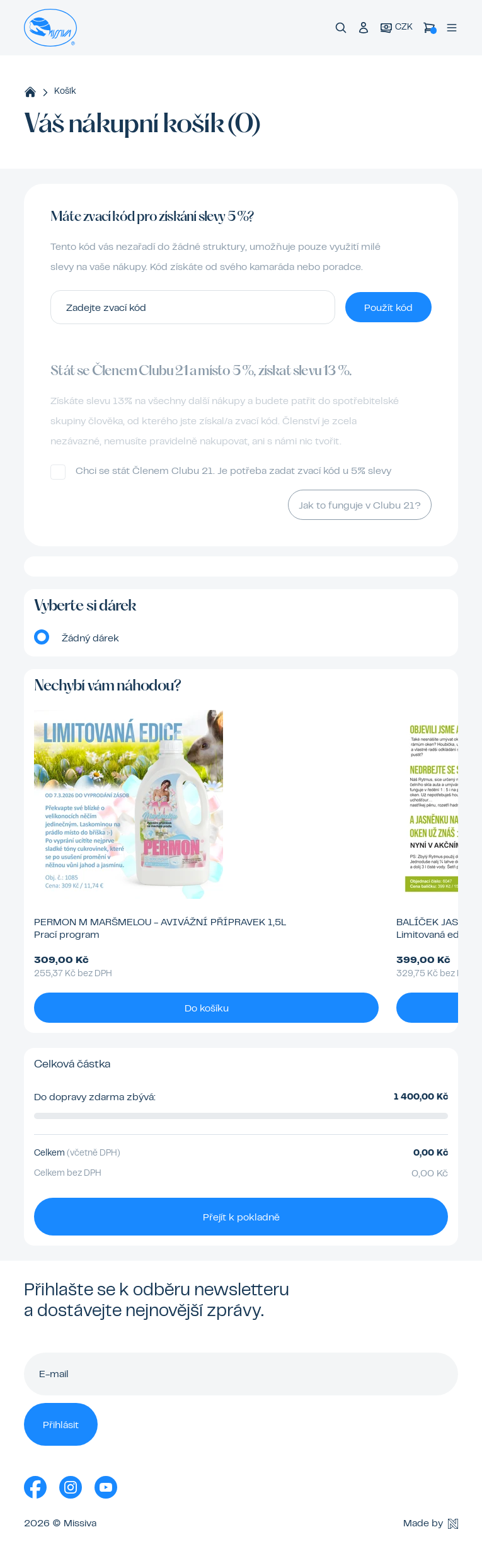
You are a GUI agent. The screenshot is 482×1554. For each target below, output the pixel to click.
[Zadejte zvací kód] (193, 307)
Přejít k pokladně (241, 1217)
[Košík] (429, 27)
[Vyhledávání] (341, 27)
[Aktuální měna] (396, 28)
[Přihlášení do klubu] (363, 27)
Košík (65, 92)
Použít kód (388, 308)
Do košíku (207, 1009)
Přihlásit (61, 1425)
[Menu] (451, 27)
